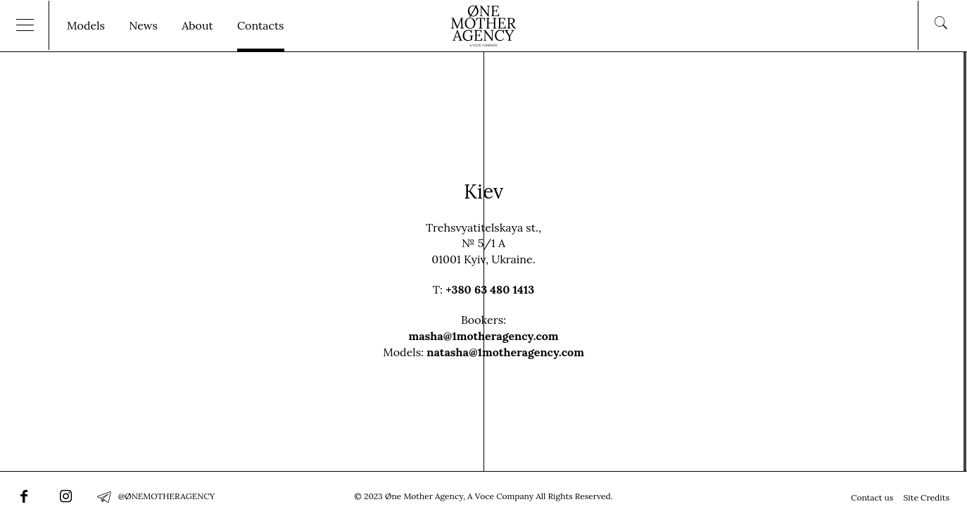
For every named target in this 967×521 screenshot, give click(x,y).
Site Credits (926, 497)
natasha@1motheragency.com (505, 352)
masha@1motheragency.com (483, 336)
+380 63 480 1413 (489, 289)
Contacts (260, 25)
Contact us (872, 497)
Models (86, 25)
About (197, 25)
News (143, 25)
